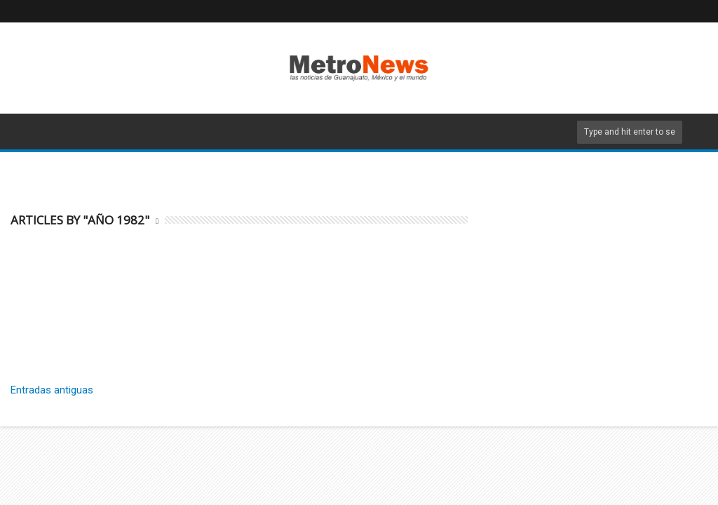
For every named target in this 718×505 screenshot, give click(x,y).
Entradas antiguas (52, 390)
